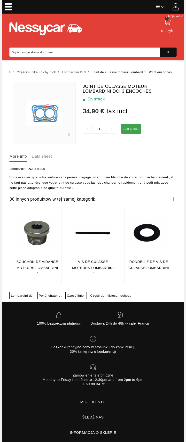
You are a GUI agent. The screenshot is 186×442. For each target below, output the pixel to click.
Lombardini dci (22, 295)
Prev (165, 199)
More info (18, 156)
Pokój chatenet (50, 295)
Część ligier (76, 295)
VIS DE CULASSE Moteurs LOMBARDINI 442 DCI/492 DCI (93, 268)
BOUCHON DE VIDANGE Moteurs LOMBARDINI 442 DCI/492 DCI (37, 268)
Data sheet (42, 156)
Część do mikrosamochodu (111, 295)
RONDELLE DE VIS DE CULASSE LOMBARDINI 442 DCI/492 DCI (148, 268)
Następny (173, 199)
